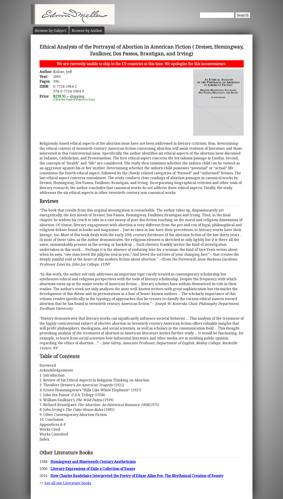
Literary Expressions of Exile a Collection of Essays (92, 468)
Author (87, 30)
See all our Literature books (67, 483)
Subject (50, 30)
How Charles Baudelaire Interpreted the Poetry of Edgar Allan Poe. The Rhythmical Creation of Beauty (136, 475)
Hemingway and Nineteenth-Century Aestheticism (93, 461)
